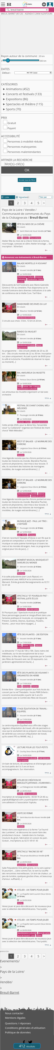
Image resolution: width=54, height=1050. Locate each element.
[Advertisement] (27, 34)
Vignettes (21, 197)
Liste (5, 197)
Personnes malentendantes (24, 152)
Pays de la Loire (12, 210)
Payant (12, 128)
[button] (27, 181)
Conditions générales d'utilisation (25, 1028)
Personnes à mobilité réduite (25, 141)
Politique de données (18, 1032)
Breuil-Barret (9, 992)
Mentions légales (15, 1018)
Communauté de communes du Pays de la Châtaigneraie (26, 216)
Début (6, 72)
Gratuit (12, 123)
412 (27, 1045)
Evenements (9, 961)
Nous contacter (14, 1013)
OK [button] (27, 170)
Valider (27, 189)
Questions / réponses (18, 1023)
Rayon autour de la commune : (19, 56)
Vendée (30, 210)
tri (28, 197)
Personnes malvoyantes (22, 146)
